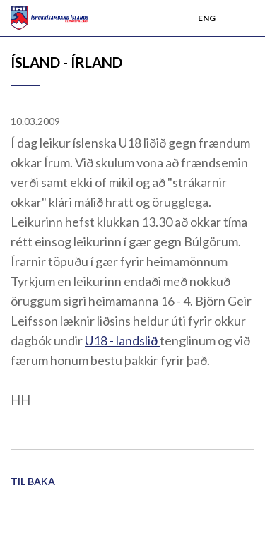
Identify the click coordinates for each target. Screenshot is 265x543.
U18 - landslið (122, 340)
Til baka (33, 481)
